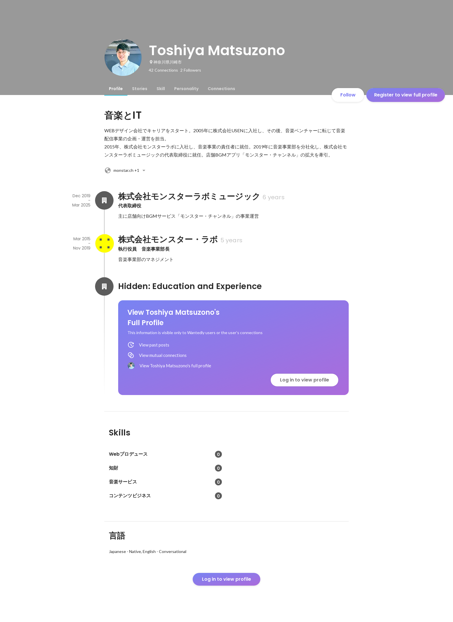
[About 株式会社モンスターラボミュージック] (104, 200)
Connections (221, 89)
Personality (186, 89)
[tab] (115, 89)
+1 (125, 170)
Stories (139, 89)
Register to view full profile (405, 95)
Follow (348, 95)
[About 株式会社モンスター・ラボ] (104, 243)
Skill (161, 89)
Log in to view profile (304, 380)
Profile (116, 89)
